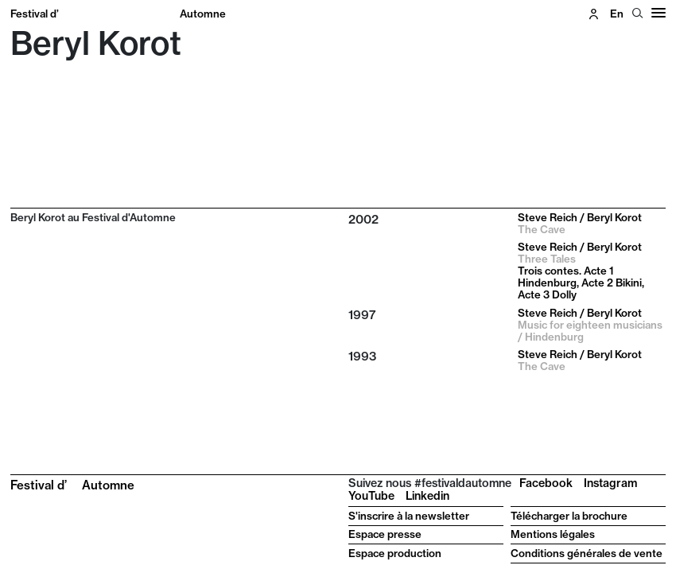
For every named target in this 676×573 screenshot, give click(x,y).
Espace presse (385, 534)
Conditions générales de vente (586, 553)
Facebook (546, 483)
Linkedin (427, 496)
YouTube (371, 496)
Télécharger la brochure (569, 515)
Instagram (610, 483)
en (617, 13)
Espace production (394, 553)
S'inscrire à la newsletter (408, 515)
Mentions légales (553, 534)
